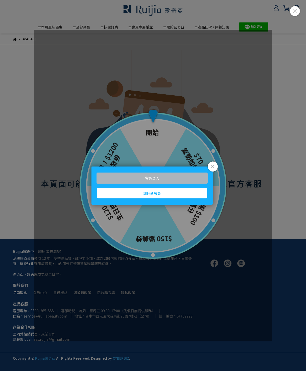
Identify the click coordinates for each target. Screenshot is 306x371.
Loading (153, 185)
